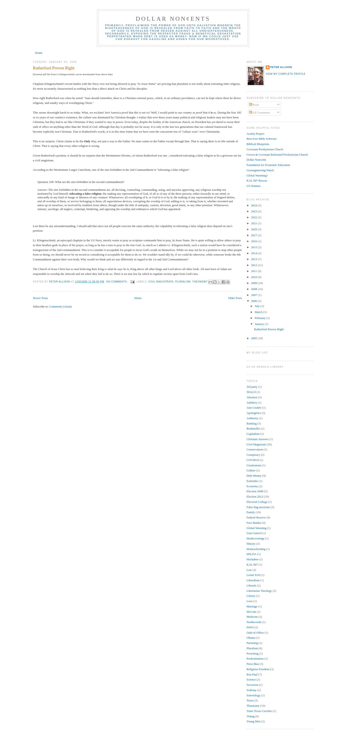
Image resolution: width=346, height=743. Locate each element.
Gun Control (254, 533)
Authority (252, 418)
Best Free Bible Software (262, 138)
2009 (254, 283)
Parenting (252, 643)
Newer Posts (40, 298)
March (259, 312)
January (260, 324)
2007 (254, 295)
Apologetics (254, 413)
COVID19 (253, 460)
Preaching (252, 653)
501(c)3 (251, 392)
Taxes (250, 700)
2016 (254, 241)
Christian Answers (258, 439)
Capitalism (253, 434)
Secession (252, 684)
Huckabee (252, 559)
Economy (252, 486)
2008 (254, 289)
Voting (250, 716)
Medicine (252, 616)
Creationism (254, 465)
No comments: (117, 281)
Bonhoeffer (253, 428)
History (251, 543)
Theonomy (199, 281)
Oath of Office (255, 632)
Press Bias (253, 664)
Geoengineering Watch (260, 170)
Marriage (252, 606)
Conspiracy (253, 454)
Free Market (254, 522)
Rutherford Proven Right (53, 68)
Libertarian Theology (259, 590)
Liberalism (253, 580)
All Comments (259, 112)
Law (249, 570)
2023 (254, 211)
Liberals (251, 585)
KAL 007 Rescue (257, 180)
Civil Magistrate (160, 281)
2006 (254, 301)
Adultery (252, 402)
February (260, 318)
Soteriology (254, 695)
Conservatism (255, 449)
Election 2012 (255, 496)
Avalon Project (255, 133)
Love (250, 601)
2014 (254, 253)
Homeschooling (256, 549)
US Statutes (254, 186)
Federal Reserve (256, 517)
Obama (251, 637)
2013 (254, 259)
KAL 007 (252, 564)
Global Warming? (257, 175)
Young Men (254, 721)
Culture (251, 470)
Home (39, 52)
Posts (254, 104)
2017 (254, 235)
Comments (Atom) (60, 306)
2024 (254, 205)
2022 (254, 217)
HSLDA (251, 554)
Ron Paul (252, 674)
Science (251, 679)
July (258, 306)
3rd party (252, 386)
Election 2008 (255, 491)
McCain (251, 611)
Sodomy (251, 690)
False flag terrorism (258, 507)
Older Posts (235, 298)
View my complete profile (286, 74)
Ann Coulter (254, 407)
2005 (254, 338)
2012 (254, 265)
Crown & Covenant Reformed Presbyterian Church (277, 154)
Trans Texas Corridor (259, 711)
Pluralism (183, 281)
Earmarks (252, 481)
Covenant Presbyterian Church (265, 149)
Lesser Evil (253, 575)
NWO (250, 627)
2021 (254, 223)
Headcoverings (255, 538)
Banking (252, 423)
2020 (254, 229)
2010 (254, 277)
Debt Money (254, 475)
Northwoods (254, 622)
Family (251, 512)
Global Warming (256, 528)
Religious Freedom (258, 669)
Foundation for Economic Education (268, 165)
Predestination (255, 658)
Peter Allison (281, 67)
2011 (254, 271)
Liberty (251, 596)
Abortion (252, 397)
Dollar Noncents (256, 159)
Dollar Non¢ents (173, 18)
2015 (254, 247)
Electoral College (257, 502)
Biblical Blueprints (258, 144)
